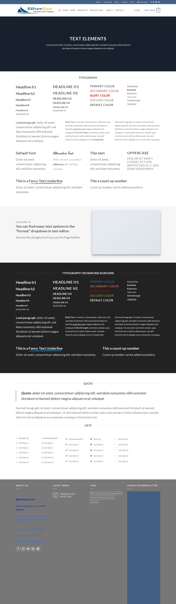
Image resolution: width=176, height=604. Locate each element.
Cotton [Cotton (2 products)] (93, 497)
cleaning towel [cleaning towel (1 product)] (115, 493)
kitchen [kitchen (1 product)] (101, 497)
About (98, 2)
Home (65, 10)
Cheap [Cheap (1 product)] (105, 493)
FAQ (132, 2)
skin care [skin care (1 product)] (94, 502)
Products (82, 10)
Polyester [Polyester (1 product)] (110, 497)
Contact (124, 2)
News (72, 10)
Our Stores (108, 2)
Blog (116, 2)
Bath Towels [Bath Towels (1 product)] (95, 493)
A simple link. (98, 139)
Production (97, 10)
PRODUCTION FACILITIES (67, 495)
